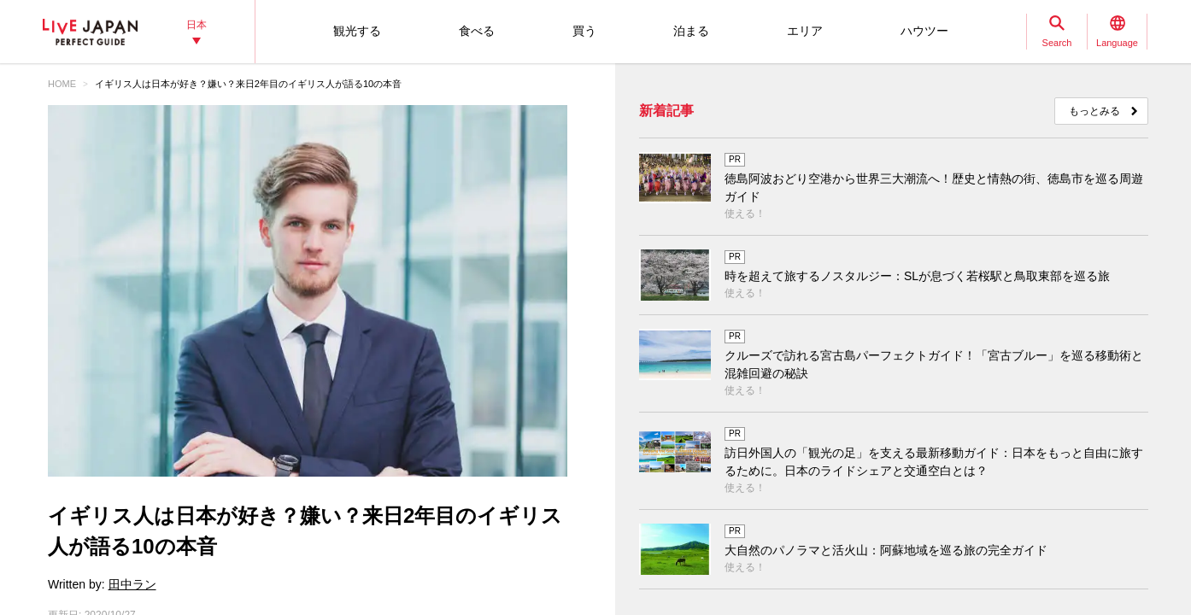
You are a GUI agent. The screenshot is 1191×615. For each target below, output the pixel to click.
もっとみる (1094, 111)
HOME (62, 84)
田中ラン (132, 584)
